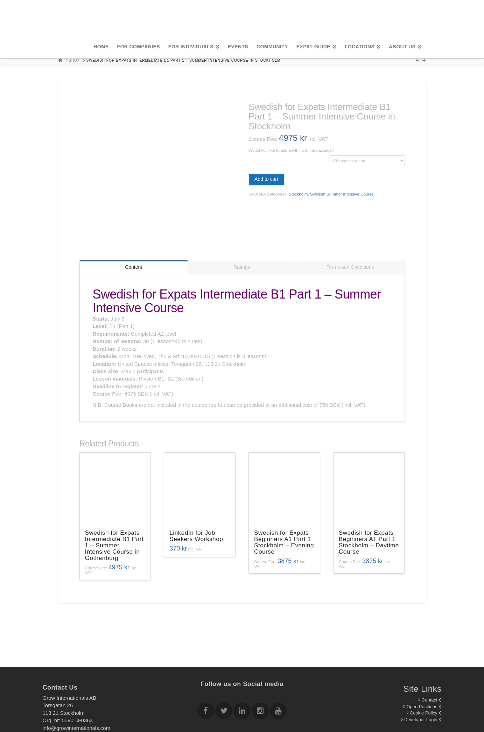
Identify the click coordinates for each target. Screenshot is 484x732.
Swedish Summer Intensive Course (342, 194)
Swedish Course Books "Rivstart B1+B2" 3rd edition (286, 155)
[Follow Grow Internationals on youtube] (278, 666)
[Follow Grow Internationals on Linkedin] (242, 666)
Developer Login (420, 674)
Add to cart (266, 179)
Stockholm (298, 194)
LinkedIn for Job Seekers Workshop (196, 490)
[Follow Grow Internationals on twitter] (224, 666)
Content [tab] (133, 222)
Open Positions (422, 661)
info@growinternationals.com (77, 682)
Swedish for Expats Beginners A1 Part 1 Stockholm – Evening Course (284, 497)
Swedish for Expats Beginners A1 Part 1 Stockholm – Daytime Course (369, 497)
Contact (430, 654)
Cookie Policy (424, 667)
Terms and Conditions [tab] (350, 222)
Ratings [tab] (241, 222)
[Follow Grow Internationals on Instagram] (260, 666)
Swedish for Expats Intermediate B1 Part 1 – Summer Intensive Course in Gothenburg (114, 500)
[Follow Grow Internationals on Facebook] (206, 666)
